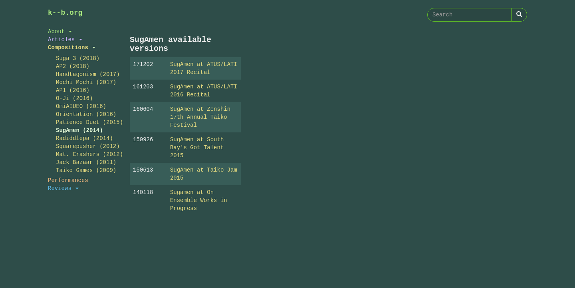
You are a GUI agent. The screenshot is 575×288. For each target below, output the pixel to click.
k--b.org (65, 13)
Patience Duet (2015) (87, 122)
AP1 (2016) (72, 90)
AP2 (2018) (72, 66)
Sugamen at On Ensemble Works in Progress (198, 200)
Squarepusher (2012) (87, 146)
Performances (68, 180)
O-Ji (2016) (74, 98)
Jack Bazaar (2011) (86, 162)
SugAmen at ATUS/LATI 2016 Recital (203, 90)
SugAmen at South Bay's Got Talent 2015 (197, 147)
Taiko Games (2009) (86, 170)
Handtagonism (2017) (87, 74)
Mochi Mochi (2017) (86, 82)
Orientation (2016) (86, 114)
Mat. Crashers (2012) (87, 154)
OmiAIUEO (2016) (81, 106)
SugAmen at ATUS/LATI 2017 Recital (203, 68)
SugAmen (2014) (79, 130)
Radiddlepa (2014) (84, 138)
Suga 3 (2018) (77, 58)
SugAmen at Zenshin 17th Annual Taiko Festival (200, 117)
